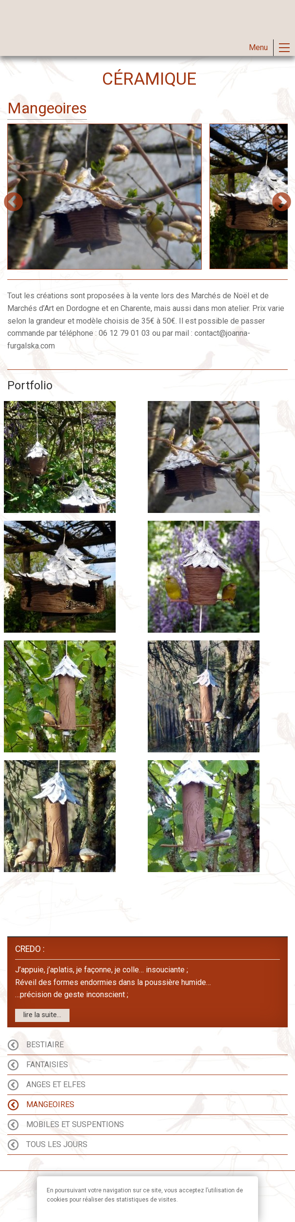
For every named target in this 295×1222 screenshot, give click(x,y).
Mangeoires (50, 1104)
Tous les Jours (56, 1144)
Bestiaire (45, 1044)
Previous (13, 203)
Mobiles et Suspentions (75, 1124)
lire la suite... (42, 1015)
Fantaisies (47, 1064)
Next (282, 203)
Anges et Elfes (56, 1084)
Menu (258, 47)
